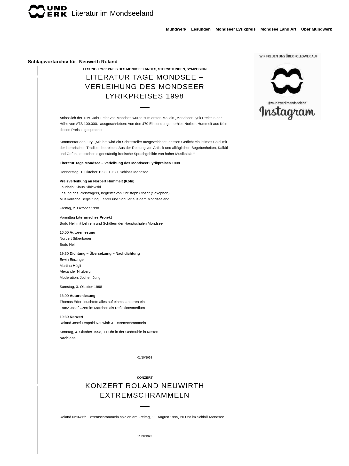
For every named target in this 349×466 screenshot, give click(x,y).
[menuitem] (178, 32)
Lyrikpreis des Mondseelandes (127, 69)
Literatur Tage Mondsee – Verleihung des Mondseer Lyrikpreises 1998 (145, 86)
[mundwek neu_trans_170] (48, 11)
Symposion (197, 69)
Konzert (145, 377)
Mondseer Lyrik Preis (193, 118)
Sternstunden (171, 69)
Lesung (89, 69)
